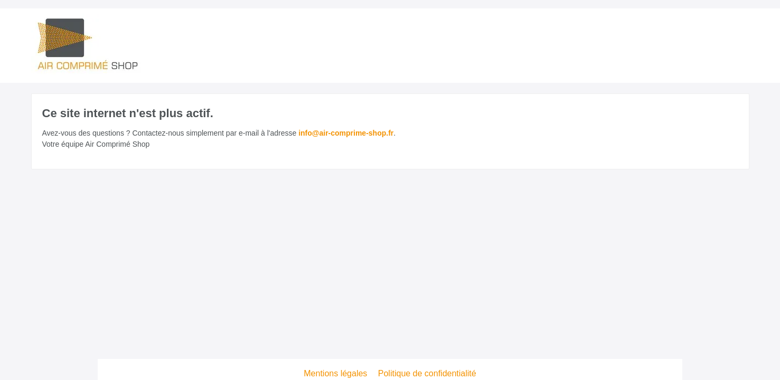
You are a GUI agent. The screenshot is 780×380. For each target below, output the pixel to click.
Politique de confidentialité (427, 373)
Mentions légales (337, 373)
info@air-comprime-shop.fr (345, 133)
